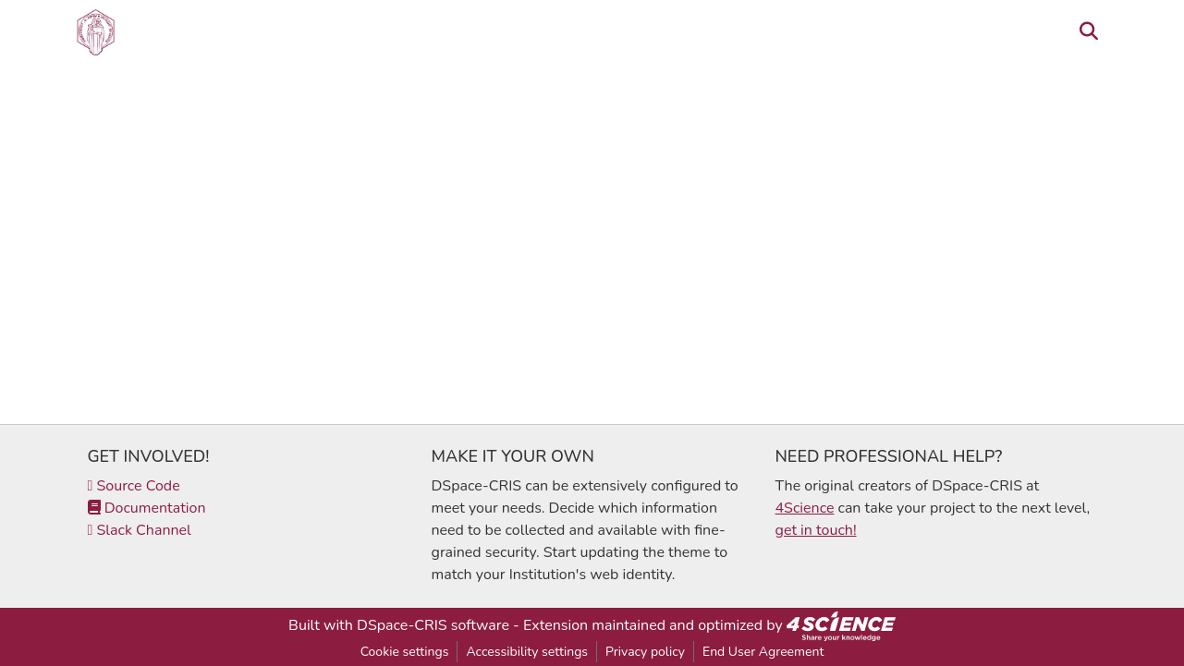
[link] (841, 625)
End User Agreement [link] (763, 651)
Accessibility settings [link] (527, 651)
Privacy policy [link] (645, 651)
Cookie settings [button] (404, 651)
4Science (805, 508)
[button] (96, 32)
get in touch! (816, 530)
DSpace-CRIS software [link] (433, 625)
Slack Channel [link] (139, 530)
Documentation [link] (147, 508)
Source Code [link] (134, 486)
